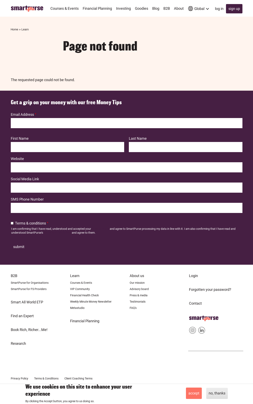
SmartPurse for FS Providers (29, 289)
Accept (193, 393)
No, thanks (217, 393)
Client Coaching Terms (78, 378)
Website (17, 159)
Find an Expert (22, 316)
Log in (219, 8)
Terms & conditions (30, 223)
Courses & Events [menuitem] (64, 8)
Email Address (22, 114)
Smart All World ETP (27, 302)
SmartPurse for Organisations (30, 282)
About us (137, 276)
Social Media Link (25, 179)
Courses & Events (81, 282)
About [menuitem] (179, 8)
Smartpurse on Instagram (192, 331)
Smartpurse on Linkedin (201, 331)
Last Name (138, 138)
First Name (20, 138)
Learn (25, 29)
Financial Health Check (84, 295)
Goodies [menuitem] (141, 8)
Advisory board (139, 289)
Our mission (137, 282)
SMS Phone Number (27, 199)
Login (193, 276)
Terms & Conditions (46, 378)
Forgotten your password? (210, 289)
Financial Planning (84, 321)
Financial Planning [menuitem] (97, 8)
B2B (14, 276)
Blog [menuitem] (155, 8)
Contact (195, 303)
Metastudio (77, 307)
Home (14, 29)
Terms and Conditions (57, 232)
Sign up (234, 8)
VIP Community (80, 289)
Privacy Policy (100, 228)
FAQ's (133, 307)
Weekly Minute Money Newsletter (91, 301)
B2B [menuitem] (166, 8)
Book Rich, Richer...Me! (29, 330)
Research (18, 343)
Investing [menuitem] (123, 8)
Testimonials (138, 301)
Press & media (139, 295)
